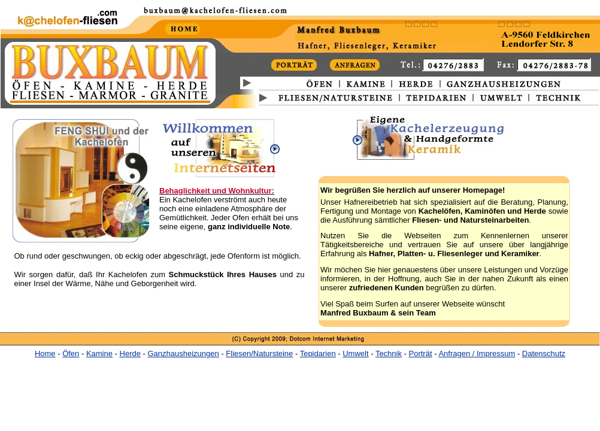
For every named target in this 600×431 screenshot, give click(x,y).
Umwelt (355, 353)
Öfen (70, 353)
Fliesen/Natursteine (259, 353)
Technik (388, 353)
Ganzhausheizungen (183, 353)
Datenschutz (543, 353)
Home (45, 353)
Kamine (99, 353)
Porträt (420, 353)
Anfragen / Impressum (476, 353)
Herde (130, 353)
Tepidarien (318, 353)
